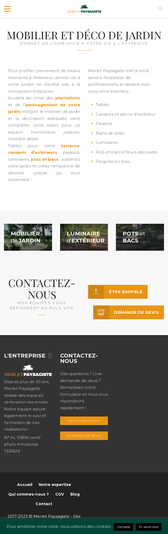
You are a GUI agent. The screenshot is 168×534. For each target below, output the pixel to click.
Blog (75, 494)
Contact (44, 503)
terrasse (70, 145)
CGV (59, 494)
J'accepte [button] (123, 527)
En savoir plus (148, 527)
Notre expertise (55, 484)
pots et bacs (44, 159)
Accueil (24, 484)
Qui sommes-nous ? (28, 494)
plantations (67, 97)
